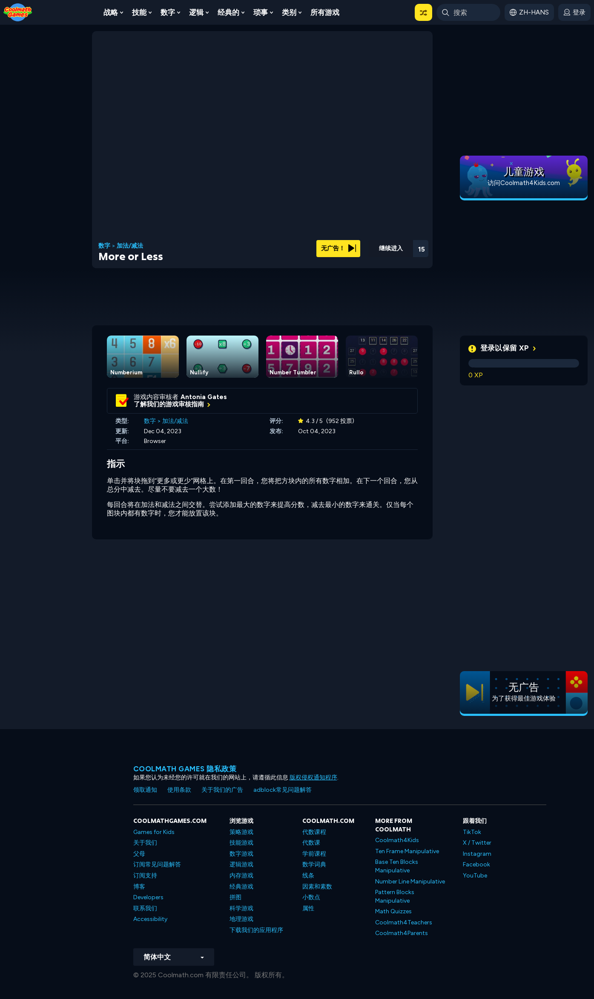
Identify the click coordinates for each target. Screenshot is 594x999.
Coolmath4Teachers (403, 922)
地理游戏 (241, 919)
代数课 (311, 842)
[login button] (574, 12)
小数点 (311, 897)
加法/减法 (130, 246)
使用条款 (179, 789)
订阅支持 (145, 875)
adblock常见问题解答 (282, 789)
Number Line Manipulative (410, 881)
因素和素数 (317, 886)
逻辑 (196, 12)
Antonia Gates (204, 397)
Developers (148, 897)
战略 (110, 12)
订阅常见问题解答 (157, 864)
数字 (168, 12)
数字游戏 (241, 853)
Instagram (477, 853)
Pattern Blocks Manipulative (394, 896)
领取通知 (145, 789)
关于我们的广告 (222, 789)
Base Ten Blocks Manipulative (396, 866)
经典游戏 (241, 886)
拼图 (235, 897)
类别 (289, 12)
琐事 (260, 12)
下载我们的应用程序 (256, 930)
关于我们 (145, 842)
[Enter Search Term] (468, 12)
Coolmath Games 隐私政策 (185, 768)
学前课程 (314, 853)
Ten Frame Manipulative (407, 851)
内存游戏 (241, 875)
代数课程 (314, 832)
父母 (139, 853)
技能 (139, 12)
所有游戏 (324, 12)
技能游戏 (241, 842)
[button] (423, 12)
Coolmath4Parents (401, 933)
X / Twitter (477, 842)
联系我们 (145, 908)
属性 (308, 908)
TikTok (472, 832)
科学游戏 (241, 908)
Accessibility (150, 919)
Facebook (476, 864)
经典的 (228, 12)
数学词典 (314, 864)
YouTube (475, 875)
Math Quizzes (393, 911)
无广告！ (338, 248)
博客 (139, 886)
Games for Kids (154, 832)
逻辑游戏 (241, 864)
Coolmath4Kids (397, 840)
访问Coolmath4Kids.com (524, 183)
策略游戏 (241, 832)
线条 (308, 875)
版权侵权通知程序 (313, 777)
